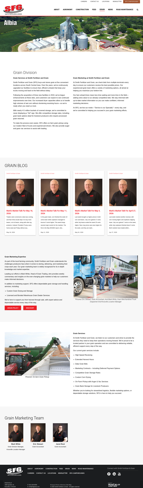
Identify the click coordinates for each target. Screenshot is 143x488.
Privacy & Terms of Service (57, 485)
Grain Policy (13, 308)
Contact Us (94, 1)
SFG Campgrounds (131, 1)
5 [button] (78, 49)
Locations (105, 1)
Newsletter (117, 1)
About (56, 10)
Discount (30, 308)
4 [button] (75, 49)
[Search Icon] (137, 9)
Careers (84, 1)
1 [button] (65, 49)
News (110, 10)
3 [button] (71, 49)
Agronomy (67, 10)
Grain (102, 9)
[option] (71, 34)
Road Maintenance (124, 10)
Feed (94, 10)
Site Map (68, 485)
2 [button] (68, 49)
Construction (82, 10)
